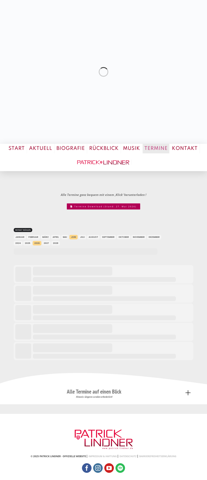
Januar (19, 237)
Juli (82, 237)
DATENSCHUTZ (128, 456)
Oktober (123, 237)
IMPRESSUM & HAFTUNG (103, 456)
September (108, 237)
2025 (27, 243)
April (56, 237)
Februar (33, 237)
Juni (73, 237)
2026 (37, 243)
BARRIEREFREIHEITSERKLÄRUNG (157, 456)
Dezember (154, 237)
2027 (46, 243)
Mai (65, 237)
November (139, 237)
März (45, 237)
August (93, 237)
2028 (55, 243)
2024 (18, 243)
